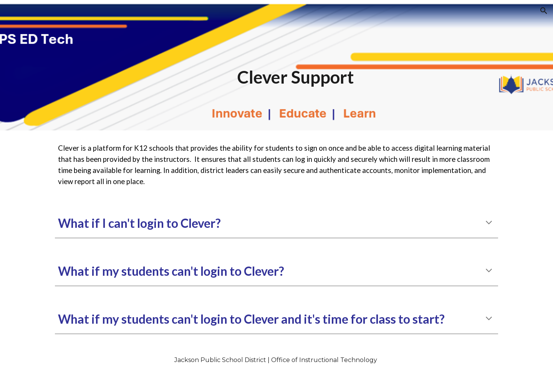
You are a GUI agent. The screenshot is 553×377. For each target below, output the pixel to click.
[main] (295, 65)
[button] (544, 11)
